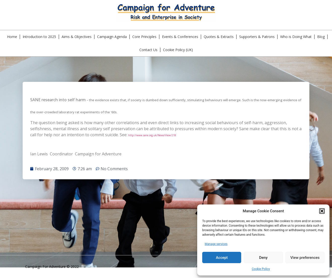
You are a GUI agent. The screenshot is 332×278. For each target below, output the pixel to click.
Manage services (216, 244)
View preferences (304, 257)
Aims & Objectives (77, 36)
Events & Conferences (180, 36)
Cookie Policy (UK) (178, 49)
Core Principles (144, 36)
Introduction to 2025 (39, 36)
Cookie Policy (261, 269)
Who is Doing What (296, 36)
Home (12, 36)
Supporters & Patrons (257, 36)
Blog (321, 36)
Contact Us (148, 49)
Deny (263, 257)
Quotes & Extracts (219, 36)
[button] (321, 211)
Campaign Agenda (112, 36)
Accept (222, 257)
